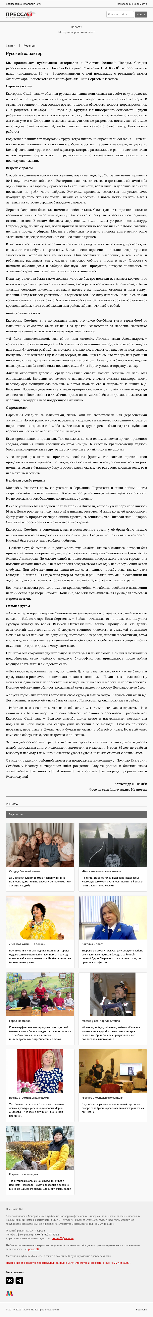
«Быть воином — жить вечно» (101, 871)
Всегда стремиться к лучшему (29, 1097)
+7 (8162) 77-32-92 (48, 1234)
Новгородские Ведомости (131, 3)
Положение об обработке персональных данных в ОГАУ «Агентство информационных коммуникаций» (68, 1262)
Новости (76, 27)
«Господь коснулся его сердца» (102, 1097)
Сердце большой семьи (24, 871)
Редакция (141, 1309)
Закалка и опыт (92, 944)
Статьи (10, 45)
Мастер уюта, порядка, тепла (101, 1020)
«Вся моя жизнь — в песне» (27, 944)
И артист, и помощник (23, 1174)
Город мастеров (19, 1020)
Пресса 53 (32, 1249)
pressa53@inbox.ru (63, 1238)
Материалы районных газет (76, 32)
